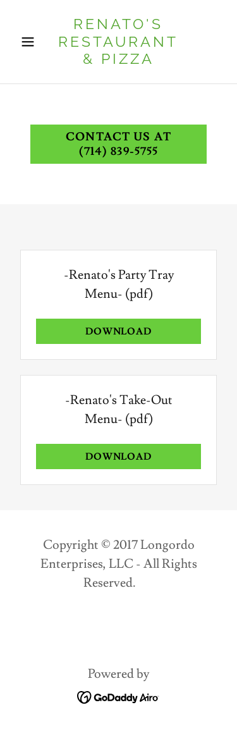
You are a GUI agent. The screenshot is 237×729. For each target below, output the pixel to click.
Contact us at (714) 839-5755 (118, 144)
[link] (118, 60)
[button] (30, 41)
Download (118, 332)
